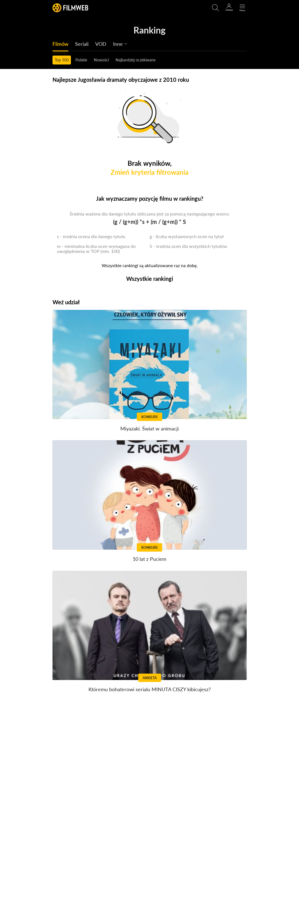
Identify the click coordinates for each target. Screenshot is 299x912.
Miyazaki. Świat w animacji (149, 428)
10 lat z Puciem (149, 559)
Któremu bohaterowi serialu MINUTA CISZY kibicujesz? (149, 689)
